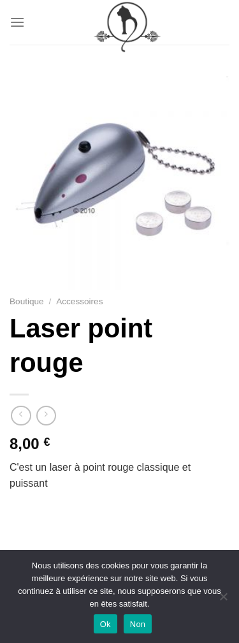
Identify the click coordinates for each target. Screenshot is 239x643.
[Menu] (17, 22)
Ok (105, 624)
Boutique (27, 301)
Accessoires (79, 301)
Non (138, 624)
